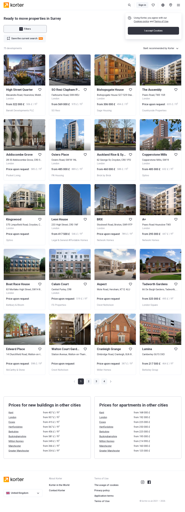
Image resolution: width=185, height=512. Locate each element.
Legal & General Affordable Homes (70, 240)
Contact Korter (57, 490)
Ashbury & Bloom (15, 305)
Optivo (145, 175)
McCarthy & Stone (15, 369)
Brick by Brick (104, 175)
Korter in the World (59, 485)
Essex (12, 422)
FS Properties (59, 305)
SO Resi (56, 110)
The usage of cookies (106, 485)
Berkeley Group (150, 369)
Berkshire (14, 431)
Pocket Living (13, 175)
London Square (150, 305)
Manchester (15, 446)
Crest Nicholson (105, 305)
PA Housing (58, 175)
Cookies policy (141, 21)
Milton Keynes (16, 441)
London (12, 417)
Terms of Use (161, 21)
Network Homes (105, 240)
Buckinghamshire (17, 436)
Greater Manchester (19, 450)
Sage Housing (104, 110)
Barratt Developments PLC (20, 110)
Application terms (104, 495)
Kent (11, 412)
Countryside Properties (154, 110)
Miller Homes (104, 369)
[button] (89, 381)
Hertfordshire (16, 426)
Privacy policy (102, 490)
